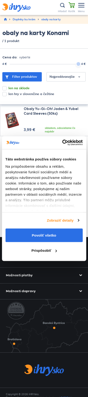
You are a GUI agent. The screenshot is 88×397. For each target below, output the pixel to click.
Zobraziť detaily (60, 220)
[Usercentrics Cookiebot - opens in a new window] (63, 143)
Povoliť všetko (44, 235)
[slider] (78, 64)
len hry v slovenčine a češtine (31, 94)
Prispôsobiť (44, 250)
